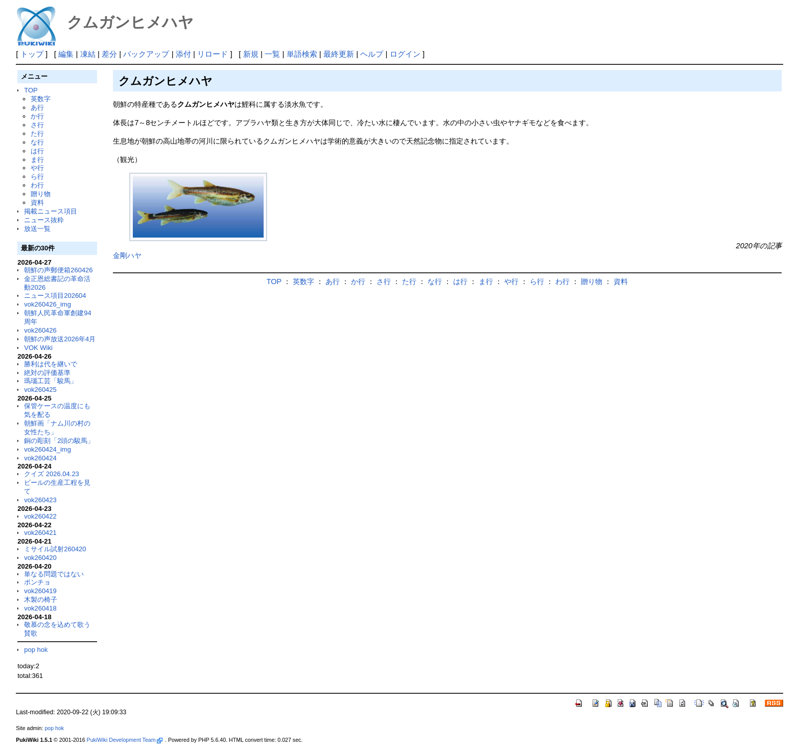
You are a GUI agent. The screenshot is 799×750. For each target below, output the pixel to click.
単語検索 (302, 54)
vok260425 (40, 389)
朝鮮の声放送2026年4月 (60, 339)
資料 (37, 202)
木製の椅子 (40, 599)
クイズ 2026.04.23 (51, 474)
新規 (250, 54)
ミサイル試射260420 (55, 549)
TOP (30, 90)
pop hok (36, 649)
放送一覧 (37, 228)
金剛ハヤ (127, 255)
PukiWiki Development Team (124, 740)
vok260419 (40, 591)
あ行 (37, 107)
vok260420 (40, 557)
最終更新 (338, 54)
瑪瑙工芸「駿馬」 (50, 381)
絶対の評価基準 (47, 373)
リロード (212, 54)
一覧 (272, 54)
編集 (66, 54)
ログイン (405, 54)
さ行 (37, 125)
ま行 (37, 159)
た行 (37, 133)
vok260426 (40, 330)
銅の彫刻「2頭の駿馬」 (59, 440)
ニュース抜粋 (44, 220)
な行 (37, 142)
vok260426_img (47, 304)
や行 (37, 168)
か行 (37, 116)
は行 (37, 151)
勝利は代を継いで (50, 364)
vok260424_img (47, 449)
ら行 (37, 176)
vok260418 (40, 608)
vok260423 (40, 500)
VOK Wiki (38, 347)
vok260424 (40, 458)
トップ (31, 54)
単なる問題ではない (54, 574)
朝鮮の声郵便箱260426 (58, 270)
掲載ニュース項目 (50, 211)
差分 (109, 54)
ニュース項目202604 (55, 295)
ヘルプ (371, 54)
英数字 (41, 99)
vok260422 (40, 516)
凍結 (88, 54)
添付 (183, 54)
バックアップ (146, 54)
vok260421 (40, 532)
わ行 (37, 185)
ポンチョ (37, 582)
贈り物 (41, 194)
